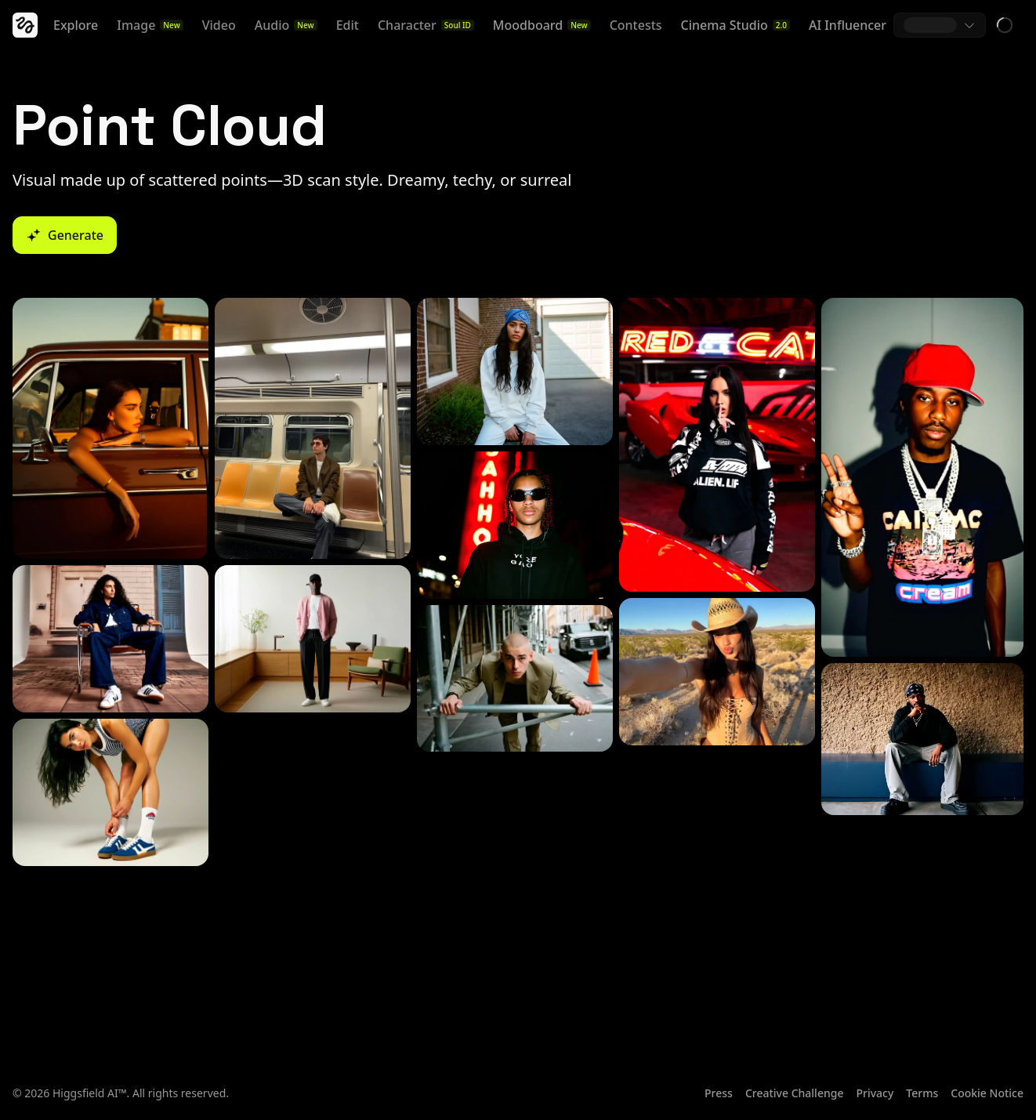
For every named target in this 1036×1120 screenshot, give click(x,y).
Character (426, 25)
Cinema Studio (735, 25)
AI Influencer (847, 25)
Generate (64, 235)
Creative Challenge (794, 1093)
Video (219, 25)
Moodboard (542, 25)
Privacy (874, 1093)
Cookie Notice (987, 1093)
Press (719, 1093)
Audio (286, 25)
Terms (922, 1093)
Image (150, 25)
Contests (636, 25)
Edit (347, 25)
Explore (75, 25)
